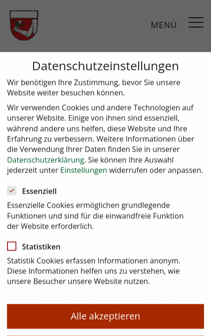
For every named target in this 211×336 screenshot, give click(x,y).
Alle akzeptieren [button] (105, 321)
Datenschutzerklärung (45, 165)
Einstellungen (83, 175)
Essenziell (35, 196)
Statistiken (36, 251)
